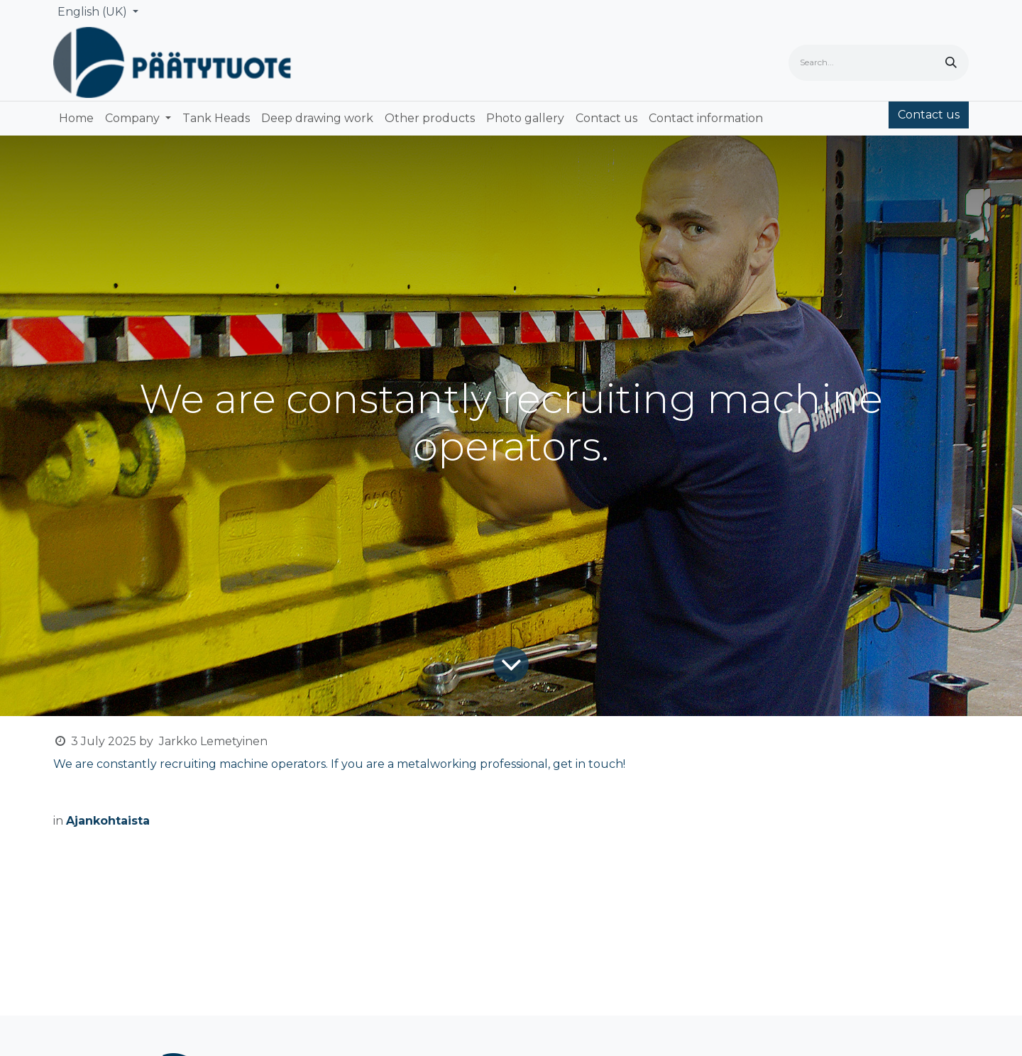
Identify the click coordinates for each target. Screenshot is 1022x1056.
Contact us (929, 114)
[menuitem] (76, 118)
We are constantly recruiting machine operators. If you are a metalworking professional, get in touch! (339, 764)
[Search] (951, 63)
